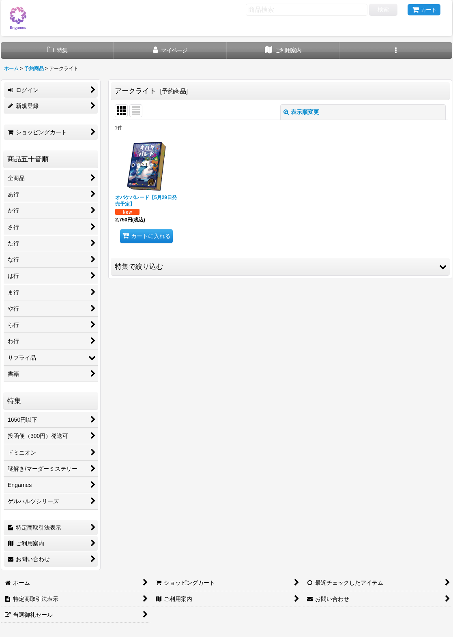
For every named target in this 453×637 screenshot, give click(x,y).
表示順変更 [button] (301, 112)
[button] (395, 50)
